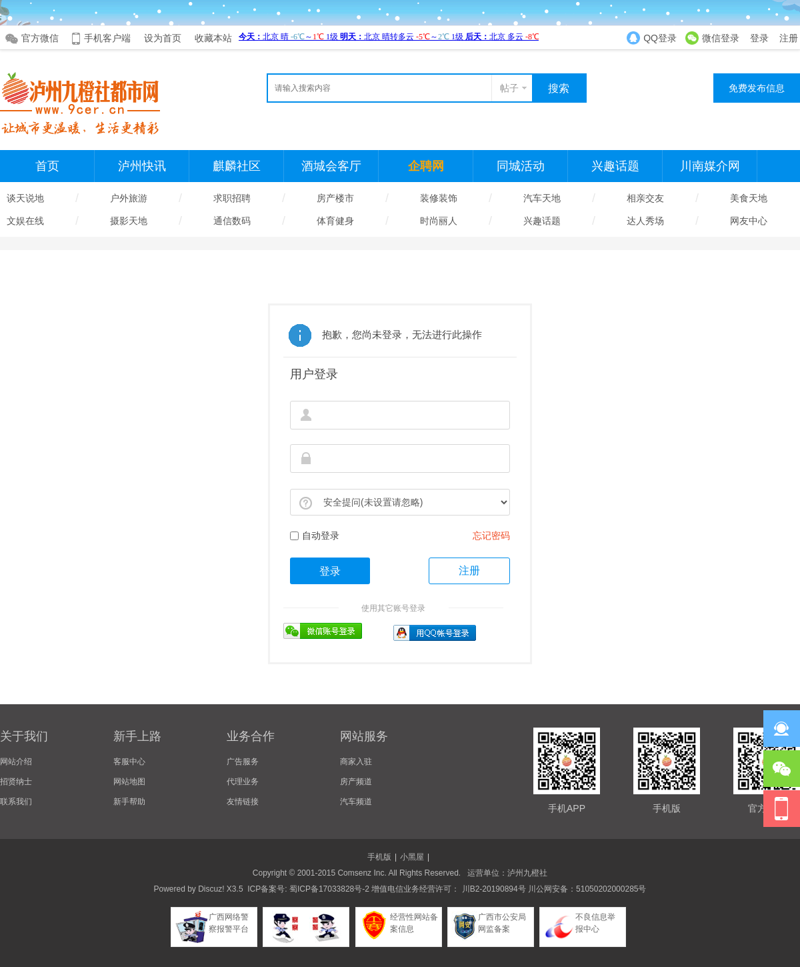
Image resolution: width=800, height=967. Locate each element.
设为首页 (162, 38)
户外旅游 (128, 198)
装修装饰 (438, 198)
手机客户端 (107, 38)
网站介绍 (16, 761)
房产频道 (356, 781)
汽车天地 (542, 198)
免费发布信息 (757, 88)
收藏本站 (213, 38)
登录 (759, 38)
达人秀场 (645, 220)
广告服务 (243, 761)
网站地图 (129, 781)
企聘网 (426, 166)
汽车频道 (356, 801)
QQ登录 (660, 38)
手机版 (379, 857)
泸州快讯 (142, 166)
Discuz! (211, 889)
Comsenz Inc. (361, 873)
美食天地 (748, 198)
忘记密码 (491, 535)
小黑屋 (412, 857)
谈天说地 (25, 198)
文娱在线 (25, 220)
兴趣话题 (615, 166)
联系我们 (16, 801)
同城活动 (521, 166)
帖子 (509, 88)
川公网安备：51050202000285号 (586, 889)
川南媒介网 (710, 166)
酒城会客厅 (331, 166)
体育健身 (335, 220)
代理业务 (243, 781)
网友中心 (748, 220)
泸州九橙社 (527, 873)
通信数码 (232, 220)
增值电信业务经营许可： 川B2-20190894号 (448, 889)
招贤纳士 (16, 781)
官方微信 (40, 38)
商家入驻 (356, 761)
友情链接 (243, 801)
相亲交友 (645, 198)
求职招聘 (232, 198)
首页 (47, 166)
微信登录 (720, 38)
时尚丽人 (438, 220)
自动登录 (314, 535)
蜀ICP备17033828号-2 (329, 889)
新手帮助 (129, 801)
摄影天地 (128, 220)
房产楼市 (335, 198)
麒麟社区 (237, 166)
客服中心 (129, 761)
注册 (788, 38)
